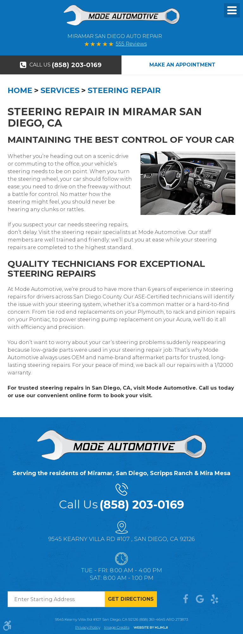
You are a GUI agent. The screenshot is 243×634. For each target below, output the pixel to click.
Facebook (185, 599)
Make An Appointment (182, 65)
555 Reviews (131, 44)
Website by (150, 627)
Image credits (116, 627)
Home (20, 90)
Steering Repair (124, 90)
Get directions (131, 599)
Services (59, 90)
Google (200, 599)
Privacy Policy (87, 627)
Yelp (214, 599)
